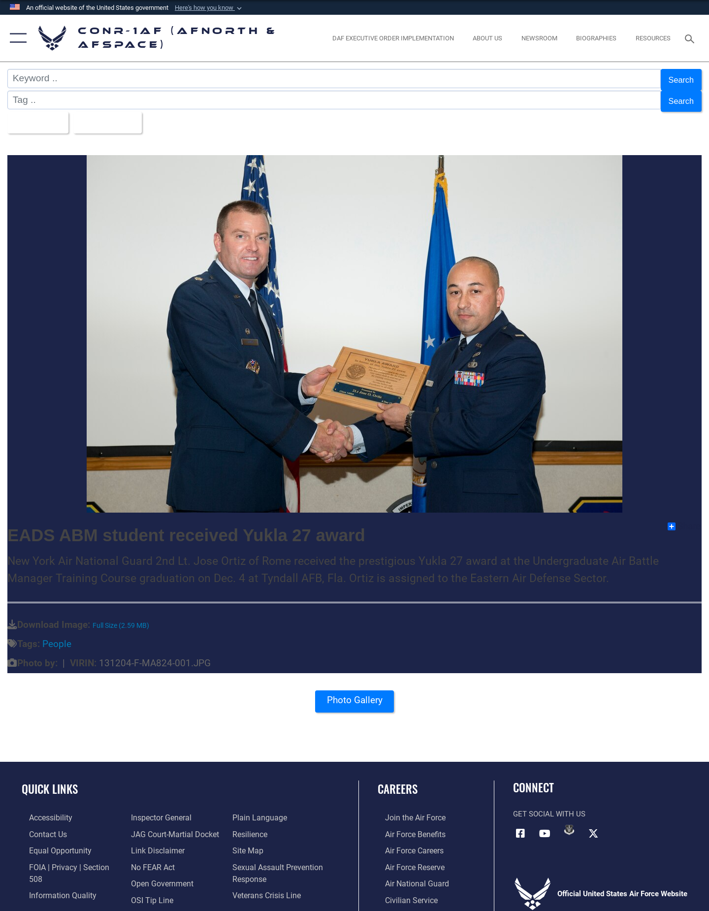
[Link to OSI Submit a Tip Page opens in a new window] (148, 874)
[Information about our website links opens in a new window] (154, 826)
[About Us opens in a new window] (488, 38)
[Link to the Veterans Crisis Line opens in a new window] (268, 869)
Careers (398, 781)
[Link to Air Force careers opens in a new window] (406, 842)
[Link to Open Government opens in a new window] (158, 858)
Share (684, 519)
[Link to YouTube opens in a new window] (545, 825)
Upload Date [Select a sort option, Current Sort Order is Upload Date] (117, 116)
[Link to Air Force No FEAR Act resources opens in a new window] (150, 842)
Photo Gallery (354, 696)
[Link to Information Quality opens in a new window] (53, 874)
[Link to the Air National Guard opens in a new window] (408, 874)
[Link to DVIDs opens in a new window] (569, 822)
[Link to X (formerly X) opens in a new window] (593, 825)
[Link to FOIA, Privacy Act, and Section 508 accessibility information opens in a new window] (67, 858)
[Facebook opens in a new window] (520, 825)
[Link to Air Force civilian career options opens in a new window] (403, 890)
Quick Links (50, 781)
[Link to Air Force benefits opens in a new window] (407, 826)
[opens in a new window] (393, 38)
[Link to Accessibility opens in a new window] (43, 810)
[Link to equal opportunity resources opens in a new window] (51, 842)
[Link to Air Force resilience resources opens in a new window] (252, 810)
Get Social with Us (549, 806)
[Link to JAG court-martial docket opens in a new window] (171, 810)
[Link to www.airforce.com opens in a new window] (407, 810)
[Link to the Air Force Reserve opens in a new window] (407, 858)
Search (679, 78)
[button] (209, 8)
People (56, 636)
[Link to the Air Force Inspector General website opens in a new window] (51, 890)
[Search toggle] (691, 38)
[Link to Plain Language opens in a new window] (153, 890)
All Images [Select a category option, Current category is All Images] (38, 116)
